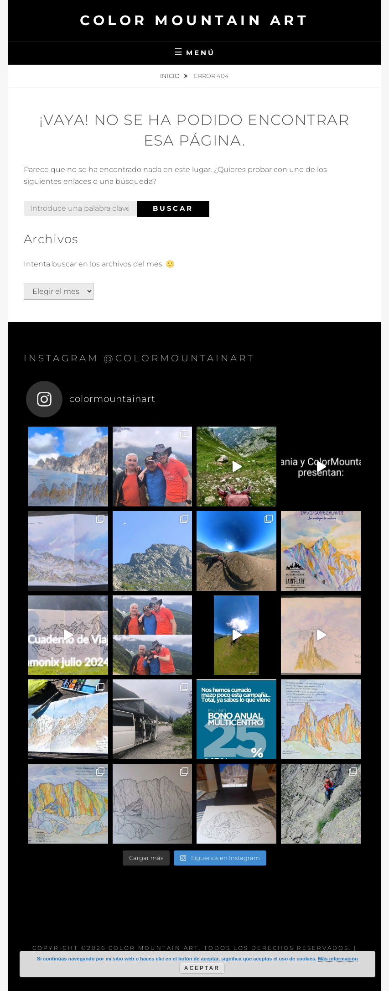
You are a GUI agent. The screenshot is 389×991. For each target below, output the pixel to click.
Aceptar (202, 968)
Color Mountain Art (194, 20)
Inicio (170, 75)
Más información (338, 958)
